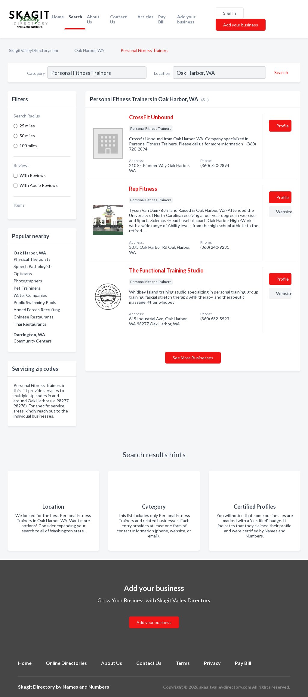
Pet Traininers (27, 288)
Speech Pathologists (33, 266)
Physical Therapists (32, 259)
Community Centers (33, 340)
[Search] (280, 72)
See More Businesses (193, 357)
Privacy (212, 663)
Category (36, 73)
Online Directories (66, 663)
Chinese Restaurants (34, 316)
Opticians (23, 273)
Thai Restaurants (30, 324)
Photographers (28, 280)
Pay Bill (161, 19)
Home (58, 16)
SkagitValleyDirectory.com (33, 50)
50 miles (27, 135)
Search (75, 16)
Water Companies (30, 295)
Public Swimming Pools (35, 302)
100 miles (28, 145)
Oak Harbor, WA (89, 50)
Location (162, 73)
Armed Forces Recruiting (37, 309)
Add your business (186, 19)
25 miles (27, 125)
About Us (93, 19)
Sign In (229, 13)
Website (283, 211)
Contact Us (118, 19)
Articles (145, 16)
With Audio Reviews (39, 185)
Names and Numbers (86, 686)
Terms (183, 663)
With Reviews (33, 175)
